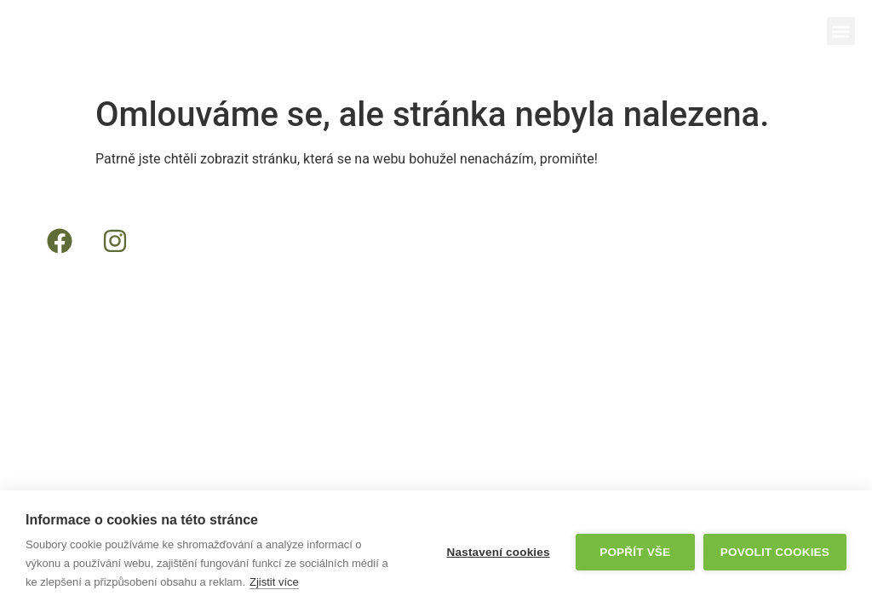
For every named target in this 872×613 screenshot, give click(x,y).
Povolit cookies (774, 552)
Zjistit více (274, 582)
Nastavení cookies (498, 552)
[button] (841, 31)
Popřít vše (635, 552)
